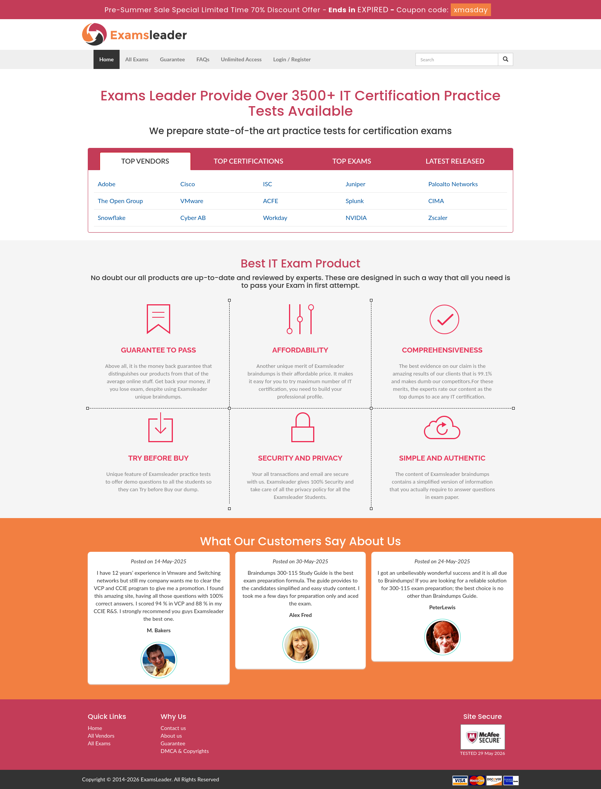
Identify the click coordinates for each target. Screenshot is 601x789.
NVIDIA (356, 217)
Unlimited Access (241, 59)
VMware (192, 200)
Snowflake (111, 217)
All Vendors (101, 735)
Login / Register (292, 59)
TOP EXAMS (351, 161)
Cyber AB (193, 217)
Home (106, 59)
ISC (267, 183)
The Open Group (120, 200)
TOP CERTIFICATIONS (248, 161)
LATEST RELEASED (454, 161)
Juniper (355, 183)
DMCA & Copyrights (185, 751)
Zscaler (437, 217)
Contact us (173, 728)
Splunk (355, 200)
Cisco (188, 183)
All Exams (136, 59)
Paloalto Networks (453, 183)
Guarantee (172, 59)
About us (171, 735)
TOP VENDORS (145, 161)
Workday (275, 217)
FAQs (202, 59)
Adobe (106, 183)
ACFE (270, 200)
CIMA (436, 200)
